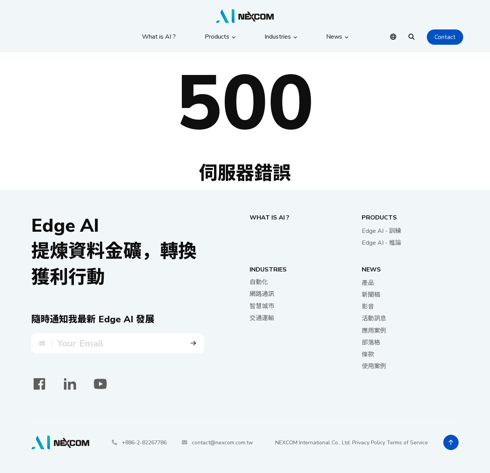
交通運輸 (262, 318)
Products (379, 217)
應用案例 (374, 331)
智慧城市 (262, 306)
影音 (368, 306)
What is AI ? (269, 217)
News (371, 269)
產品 (368, 283)
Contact (445, 37)
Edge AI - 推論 (381, 243)
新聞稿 (371, 295)
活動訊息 (374, 318)
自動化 (259, 282)
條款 (368, 354)
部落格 (371, 342)
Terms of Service (407, 442)
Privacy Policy (368, 442)
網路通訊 (262, 294)
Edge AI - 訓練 (381, 231)
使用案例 (374, 366)
